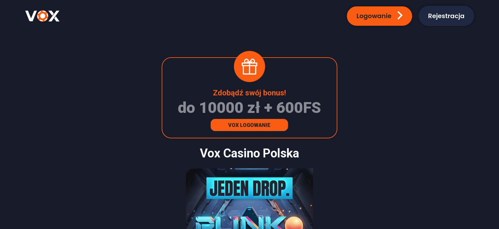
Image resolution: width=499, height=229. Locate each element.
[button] (379, 16)
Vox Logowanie (249, 125)
